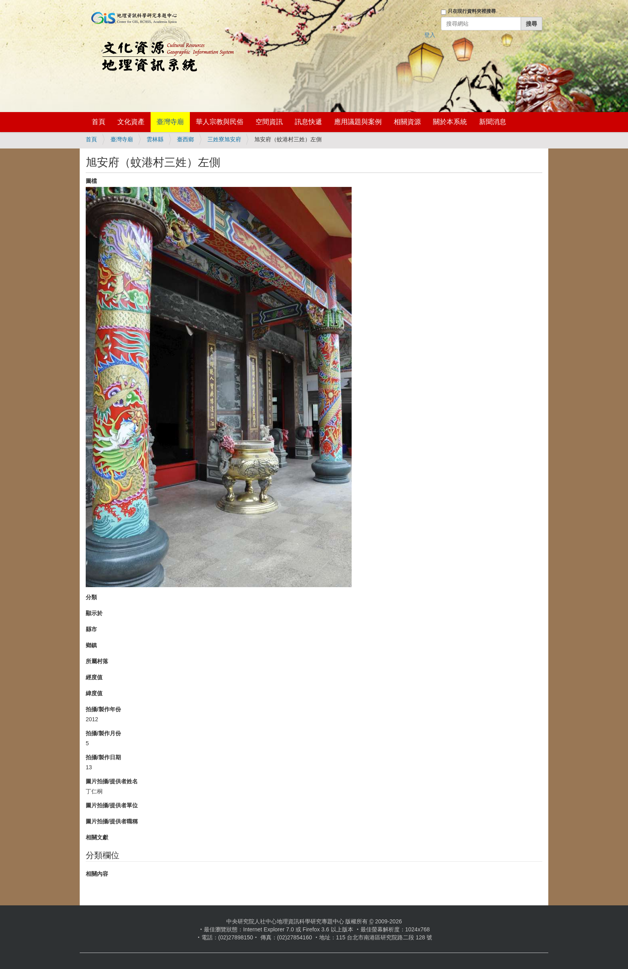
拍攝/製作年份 (103, 709)
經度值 (94, 677)
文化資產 (131, 122)
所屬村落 (97, 661)
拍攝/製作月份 (103, 733)
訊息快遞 (308, 122)
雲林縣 (155, 139)
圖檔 (91, 181)
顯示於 (94, 613)
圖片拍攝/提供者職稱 (112, 821)
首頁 (98, 122)
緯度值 (94, 693)
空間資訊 (269, 122)
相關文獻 (97, 837)
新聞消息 (492, 122)
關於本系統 (450, 122)
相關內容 (97, 874)
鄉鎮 (91, 645)
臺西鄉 (185, 139)
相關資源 (407, 122)
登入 (429, 35)
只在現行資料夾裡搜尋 (472, 11)
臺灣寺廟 (170, 122)
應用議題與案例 (358, 122)
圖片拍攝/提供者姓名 (112, 781)
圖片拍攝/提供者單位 (112, 805)
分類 (91, 597)
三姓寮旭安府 (224, 139)
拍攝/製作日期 (103, 757)
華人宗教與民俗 (220, 122)
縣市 (91, 629)
